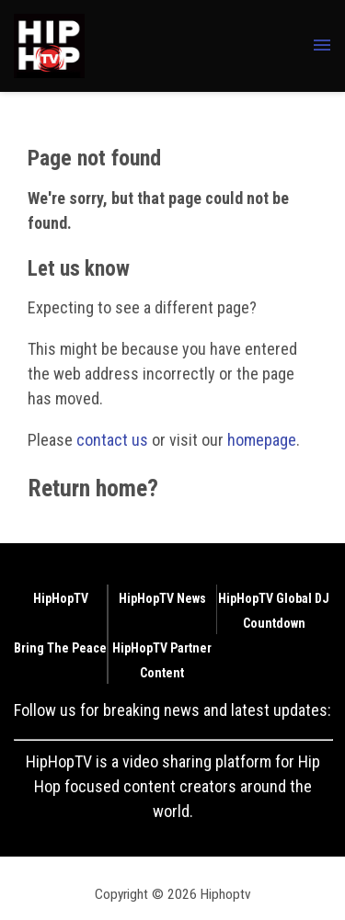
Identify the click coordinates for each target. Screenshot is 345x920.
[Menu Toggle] (322, 46)
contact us (112, 439)
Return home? (93, 488)
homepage (261, 439)
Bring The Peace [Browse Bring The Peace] (60, 648)
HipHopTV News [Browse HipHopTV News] (162, 598)
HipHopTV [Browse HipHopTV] (60, 598)
